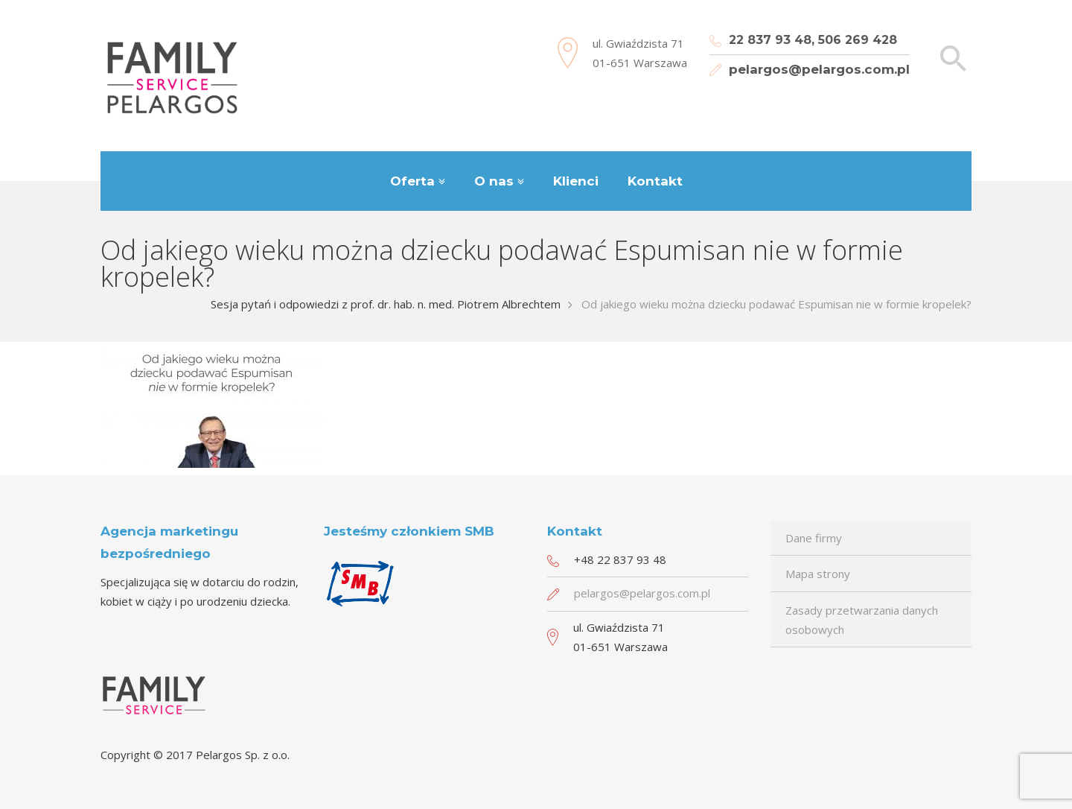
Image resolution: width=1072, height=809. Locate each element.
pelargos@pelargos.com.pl (819, 69)
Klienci (576, 181)
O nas (494, 181)
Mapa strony (817, 573)
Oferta (412, 181)
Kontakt (655, 181)
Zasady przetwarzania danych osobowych (861, 620)
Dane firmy (813, 537)
